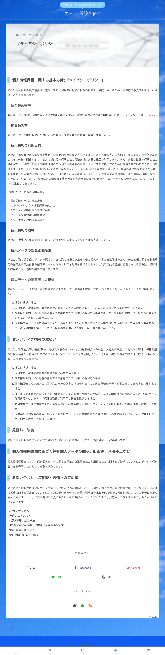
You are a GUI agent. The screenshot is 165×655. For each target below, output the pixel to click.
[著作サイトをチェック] (74, 605)
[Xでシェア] (32, 568)
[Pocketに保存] (133, 568)
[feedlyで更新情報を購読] (82, 605)
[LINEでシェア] (57, 577)
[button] (108, 577)
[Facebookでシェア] (82, 568)
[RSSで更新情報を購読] (90, 605)
